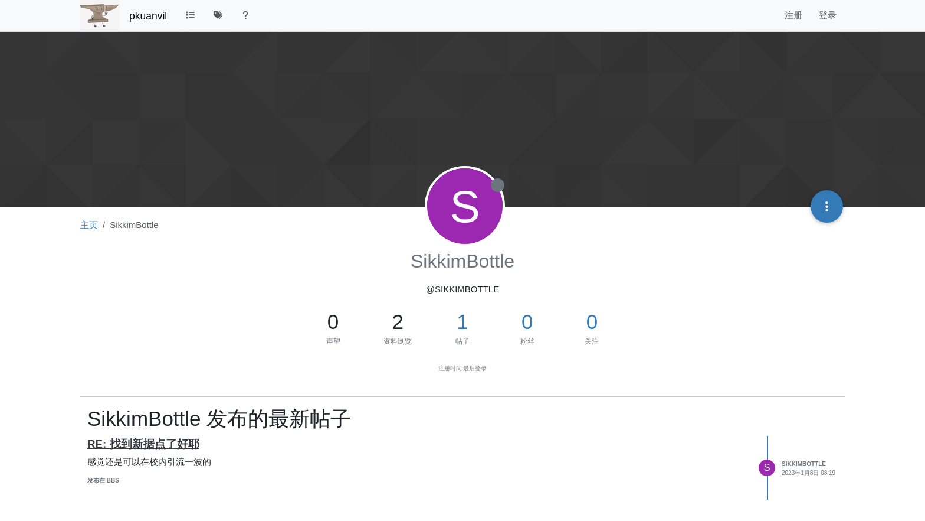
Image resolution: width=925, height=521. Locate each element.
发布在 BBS (103, 480)
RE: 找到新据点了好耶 (143, 444)
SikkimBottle (804, 464)
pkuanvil (148, 16)
